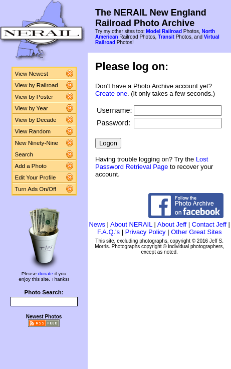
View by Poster (34, 97)
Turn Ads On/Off (36, 189)
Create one (111, 93)
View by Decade (36, 120)
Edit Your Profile (35, 177)
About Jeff (171, 224)
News (97, 224)
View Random (33, 131)
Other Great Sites (196, 232)
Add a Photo (31, 166)
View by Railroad (36, 85)
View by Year (31, 108)
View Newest (31, 74)
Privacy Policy (145, 232)
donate (45, 273)
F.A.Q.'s (108, 232)
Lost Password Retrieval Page (151, 162)
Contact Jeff (209, 224)
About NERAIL (131, 224)
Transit (166, 37)
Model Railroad (164, 31)
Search (24, 154)
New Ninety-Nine (36, 143)
